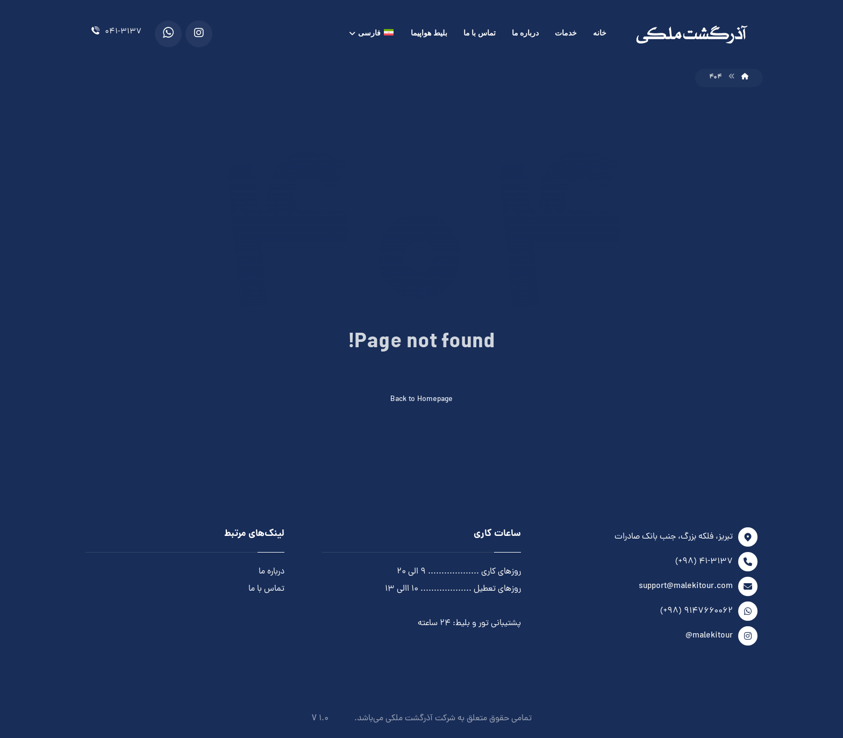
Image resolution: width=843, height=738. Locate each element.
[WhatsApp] (168, 33)
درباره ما (271, 571)
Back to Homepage (421, 400)
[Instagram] (198, 33)
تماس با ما (266, 589)
